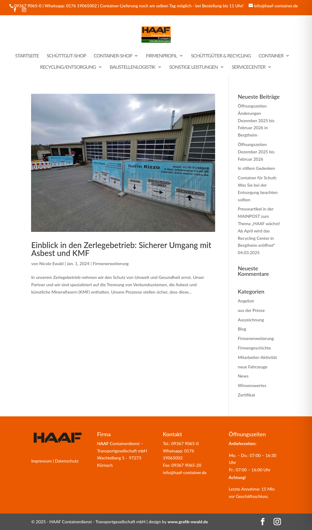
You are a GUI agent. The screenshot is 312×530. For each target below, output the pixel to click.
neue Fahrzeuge (253, 366)
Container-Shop (113, 55)
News (243, 375)
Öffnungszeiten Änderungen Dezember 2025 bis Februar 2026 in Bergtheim (256, 120)
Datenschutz (67, 460)
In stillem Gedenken (256, 168)
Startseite (27, 55)
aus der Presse (251, 310)
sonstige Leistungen (193, 67)
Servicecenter (248, 67)
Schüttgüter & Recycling (221, 55)
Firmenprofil (161, 55)
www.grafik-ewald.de (188, 521)
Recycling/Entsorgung (68, 67)
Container (271, 55)
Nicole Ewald (51, 263)
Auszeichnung (251, 319)
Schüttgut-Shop (66, 55)
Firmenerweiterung (111, 263)
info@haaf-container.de (185, 472)
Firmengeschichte (254, 347)
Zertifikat (246, 394)
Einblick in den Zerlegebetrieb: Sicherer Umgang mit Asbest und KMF (121, 249)
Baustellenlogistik (132, 67)
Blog (242, 328)
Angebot (246, 300)
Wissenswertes (252, 385)
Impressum (41, 460)
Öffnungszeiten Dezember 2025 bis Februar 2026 (256, 152)
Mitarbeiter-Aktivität (257, 357)
